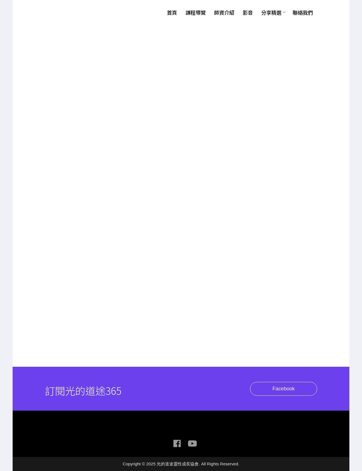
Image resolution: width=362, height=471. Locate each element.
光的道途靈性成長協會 (80, 12)
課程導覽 (195, 12)
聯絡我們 (303, 12)
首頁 (172, 12)
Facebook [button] (289, 389)
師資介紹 (224, 12)
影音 (248, 12)
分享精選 (271, 12)
